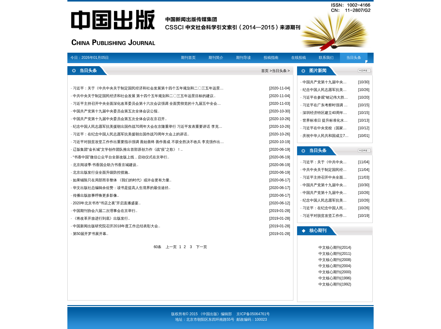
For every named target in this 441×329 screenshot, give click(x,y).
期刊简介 (216, 57)
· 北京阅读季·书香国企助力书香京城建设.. (104, 165)
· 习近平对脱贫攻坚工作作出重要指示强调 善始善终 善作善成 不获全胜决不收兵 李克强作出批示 (324, 216)
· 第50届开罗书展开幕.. (89, 234)
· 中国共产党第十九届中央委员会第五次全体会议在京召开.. (119, 119)
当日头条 (353, 57)
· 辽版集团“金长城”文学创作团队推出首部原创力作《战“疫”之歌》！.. (127, 149)
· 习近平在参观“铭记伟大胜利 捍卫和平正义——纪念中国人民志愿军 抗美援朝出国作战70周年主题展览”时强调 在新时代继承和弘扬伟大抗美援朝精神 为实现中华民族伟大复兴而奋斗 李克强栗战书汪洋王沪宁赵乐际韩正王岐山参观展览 (324, 97)
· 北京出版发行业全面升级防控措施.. (100, 172)
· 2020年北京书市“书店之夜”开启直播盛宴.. (106, 203)
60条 (157, 247)
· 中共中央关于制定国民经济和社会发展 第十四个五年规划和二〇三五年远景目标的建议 (324, 170)
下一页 (201, 247)
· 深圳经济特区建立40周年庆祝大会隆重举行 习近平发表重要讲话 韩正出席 (324, 113)
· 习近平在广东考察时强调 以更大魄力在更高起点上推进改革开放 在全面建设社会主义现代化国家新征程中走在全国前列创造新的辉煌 (324, 105)
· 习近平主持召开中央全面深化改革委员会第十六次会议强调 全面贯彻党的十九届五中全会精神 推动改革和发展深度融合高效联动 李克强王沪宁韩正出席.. (147, 103)
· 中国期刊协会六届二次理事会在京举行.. (104, 211)
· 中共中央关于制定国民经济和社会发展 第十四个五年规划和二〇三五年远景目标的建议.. (143, 96)
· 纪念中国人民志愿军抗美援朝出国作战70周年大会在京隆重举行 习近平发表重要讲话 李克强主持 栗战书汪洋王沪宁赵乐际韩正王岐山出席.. (147, 126)
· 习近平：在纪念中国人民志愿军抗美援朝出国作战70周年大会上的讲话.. (130, 134)
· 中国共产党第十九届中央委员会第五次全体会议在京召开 (324, 193)
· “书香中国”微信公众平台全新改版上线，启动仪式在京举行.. (120, 157)
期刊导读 (243, 57)
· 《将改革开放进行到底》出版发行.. (100, 218)
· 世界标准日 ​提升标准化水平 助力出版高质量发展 (324, 120)
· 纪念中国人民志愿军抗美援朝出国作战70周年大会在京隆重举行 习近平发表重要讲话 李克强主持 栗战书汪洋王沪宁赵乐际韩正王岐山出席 (324, 90)
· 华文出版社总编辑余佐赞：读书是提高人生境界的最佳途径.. (120, 188)
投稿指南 (271, 57)
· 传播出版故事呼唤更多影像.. (95, 195)
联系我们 (326, 57)
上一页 (171, 247)
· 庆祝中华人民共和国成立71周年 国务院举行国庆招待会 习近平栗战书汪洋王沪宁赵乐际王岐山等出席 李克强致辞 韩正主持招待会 (324, 136)
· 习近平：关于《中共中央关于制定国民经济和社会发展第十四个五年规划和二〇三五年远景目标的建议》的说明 (324, 162)
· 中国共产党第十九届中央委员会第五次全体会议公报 (324, 185)
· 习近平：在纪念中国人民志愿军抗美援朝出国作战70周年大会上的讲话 (324, 208)
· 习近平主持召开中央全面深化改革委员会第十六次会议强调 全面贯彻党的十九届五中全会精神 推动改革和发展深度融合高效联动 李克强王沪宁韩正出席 (324, 177)
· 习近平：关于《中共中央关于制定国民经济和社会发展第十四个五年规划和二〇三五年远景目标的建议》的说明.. (147, 88)
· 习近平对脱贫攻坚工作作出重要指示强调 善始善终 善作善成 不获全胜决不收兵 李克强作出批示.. (147, 142)
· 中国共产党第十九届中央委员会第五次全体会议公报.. (115, 111)
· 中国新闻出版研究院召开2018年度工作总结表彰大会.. (115, 226)
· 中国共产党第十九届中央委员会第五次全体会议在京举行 (324, 82)
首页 (265, 71)
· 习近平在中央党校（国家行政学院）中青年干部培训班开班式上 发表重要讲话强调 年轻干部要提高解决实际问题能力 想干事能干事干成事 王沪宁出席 (324, 128)
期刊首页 (188, 57)
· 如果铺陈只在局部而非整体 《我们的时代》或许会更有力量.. (121, 180)
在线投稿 (298, 57)
